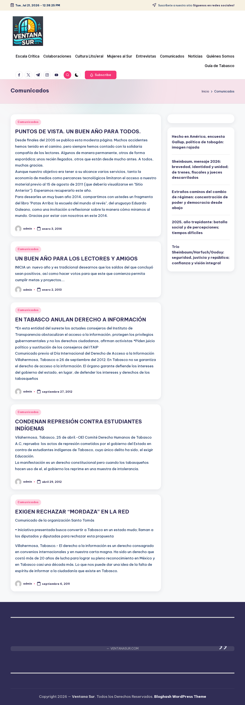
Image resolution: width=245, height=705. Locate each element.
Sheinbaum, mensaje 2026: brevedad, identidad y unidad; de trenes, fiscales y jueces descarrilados (200, 169)
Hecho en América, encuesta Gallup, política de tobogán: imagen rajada (198, 142)
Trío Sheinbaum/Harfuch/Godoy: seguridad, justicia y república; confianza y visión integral (201, 254)
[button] (100, 75)
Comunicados (28, 122)
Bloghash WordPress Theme (180, 696)
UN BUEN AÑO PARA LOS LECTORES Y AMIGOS (76, 258)
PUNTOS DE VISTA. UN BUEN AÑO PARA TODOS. (78, 131)
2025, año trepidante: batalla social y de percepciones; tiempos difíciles (199, 227)
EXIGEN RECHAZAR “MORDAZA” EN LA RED (72, 511)
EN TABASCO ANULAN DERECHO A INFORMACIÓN (80, 319)
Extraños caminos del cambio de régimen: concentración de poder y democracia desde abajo (200, 199)
